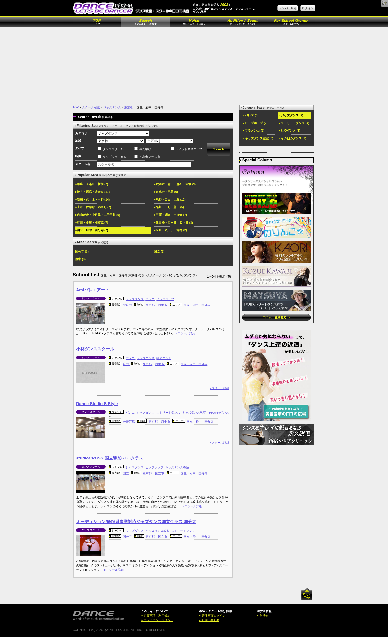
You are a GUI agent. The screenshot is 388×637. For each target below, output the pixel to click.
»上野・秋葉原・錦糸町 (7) (93, 207)
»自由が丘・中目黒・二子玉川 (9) (97, 215)
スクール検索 (91, 107)
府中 (126, 364)
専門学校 (145, 149)
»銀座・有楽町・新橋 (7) (91, 184)
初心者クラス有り (151, 157)
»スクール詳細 (185, 333)
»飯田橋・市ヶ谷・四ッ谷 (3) (173, 222)
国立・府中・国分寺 (197, 305)
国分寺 (128, 536)
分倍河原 (129, 421)
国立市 (160, 473)
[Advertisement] (194, 64)
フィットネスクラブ (188, 149)
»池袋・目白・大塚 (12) (169, 199)
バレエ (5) (250, 115)
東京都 (128, 107)
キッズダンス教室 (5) (258, 138)
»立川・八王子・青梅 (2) (170, 230)
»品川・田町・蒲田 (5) (169, 207)
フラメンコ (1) (253, 130)
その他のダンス (218, 412)
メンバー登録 (288, 8)
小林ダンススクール (95, 349)
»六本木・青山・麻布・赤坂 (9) (175, 184)
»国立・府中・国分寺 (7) (91, 230)
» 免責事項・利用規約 (155, 615)
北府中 (128, 305)
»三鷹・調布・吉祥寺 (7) (170, 215)
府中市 (163, 305)
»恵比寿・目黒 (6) (166, 192)
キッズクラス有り (115, 157)
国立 (126, 473)
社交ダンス (163, 358)
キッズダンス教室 (194, 412)
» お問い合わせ (209, 620)
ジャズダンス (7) (291, 115)
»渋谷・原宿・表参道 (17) (92, 192)
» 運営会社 (264, 615)
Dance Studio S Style (97, 403)
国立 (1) (159, 251)
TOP (76, 107)
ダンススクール (113, 149)
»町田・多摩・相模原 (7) (91, 222)
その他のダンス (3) (292, 138)
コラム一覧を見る (276, 317)
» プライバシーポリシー (157, 620)
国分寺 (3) (82, 251)
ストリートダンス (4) (294, 123)
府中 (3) (80, 259)
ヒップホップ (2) (255, 123)
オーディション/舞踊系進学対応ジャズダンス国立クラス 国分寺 (136, 521)
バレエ (150, 299)
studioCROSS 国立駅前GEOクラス (109, 458)
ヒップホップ (165, 299)
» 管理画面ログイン (212, 615)
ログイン (308, 8)
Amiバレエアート (92, 290)
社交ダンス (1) (289, 130)
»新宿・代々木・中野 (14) (92, 199)
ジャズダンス (112, 107)
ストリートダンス (168, 412)
